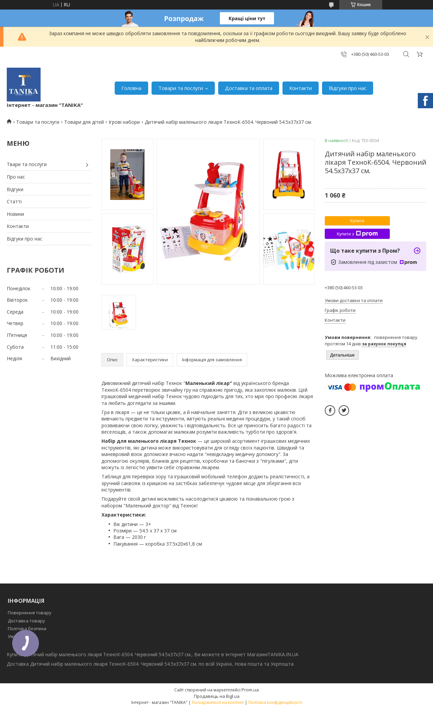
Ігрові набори (124, 122)
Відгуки (15, 189)
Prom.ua (250, 690)
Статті (14, 201)
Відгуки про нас (347, 88)
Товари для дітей (84, 122)
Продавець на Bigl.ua (217, 696)
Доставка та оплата (248, 88)
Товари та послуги (180, 88)
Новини (15, 214)
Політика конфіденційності (275, 702)
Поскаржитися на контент (218, 702)
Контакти (300, 88)
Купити (357, 220)
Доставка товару (26, 621)
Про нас (16, 177)
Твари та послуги (27, 164)
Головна (131, 88)
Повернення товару (29, 613)
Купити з (357, 234)
